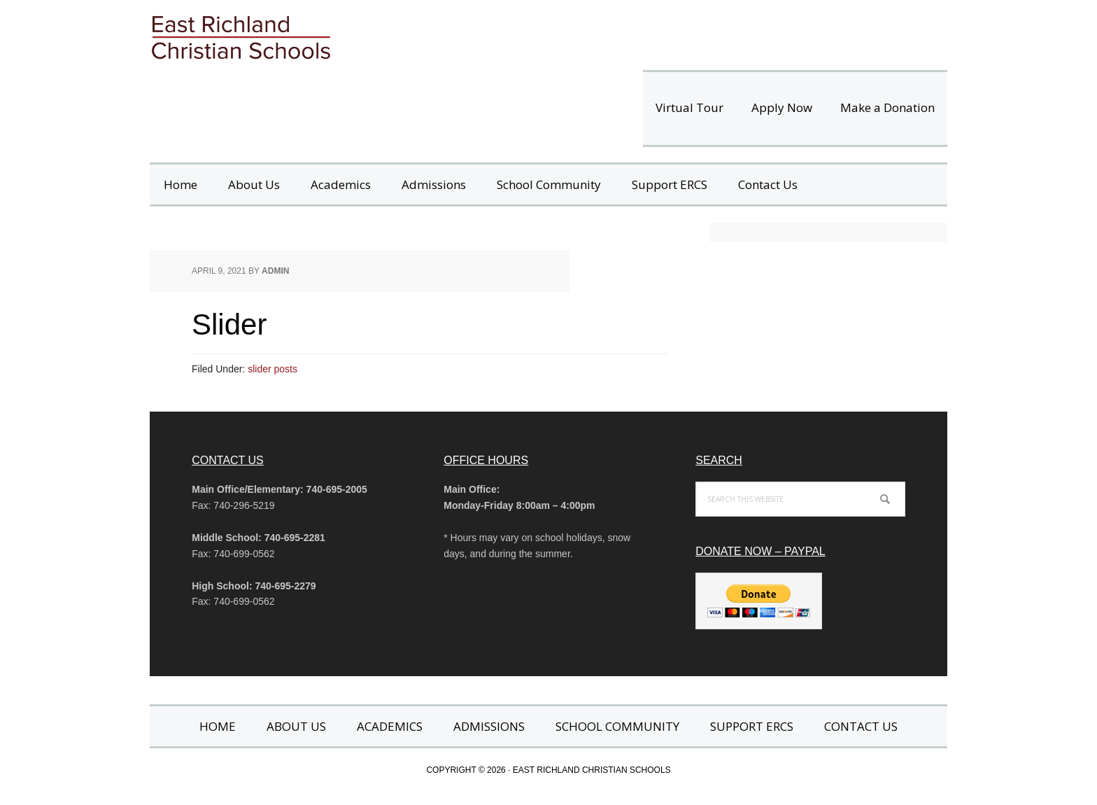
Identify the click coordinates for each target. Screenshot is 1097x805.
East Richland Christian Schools (346, 35)
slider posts (272, 368)
